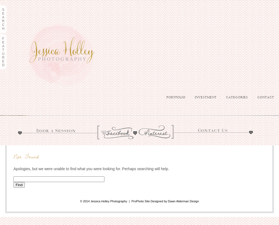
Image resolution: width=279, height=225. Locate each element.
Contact (265, 97)
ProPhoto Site (140, 201)
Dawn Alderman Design (183, 201)
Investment (206, 97)
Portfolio (175, 97)
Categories (237, 97)
